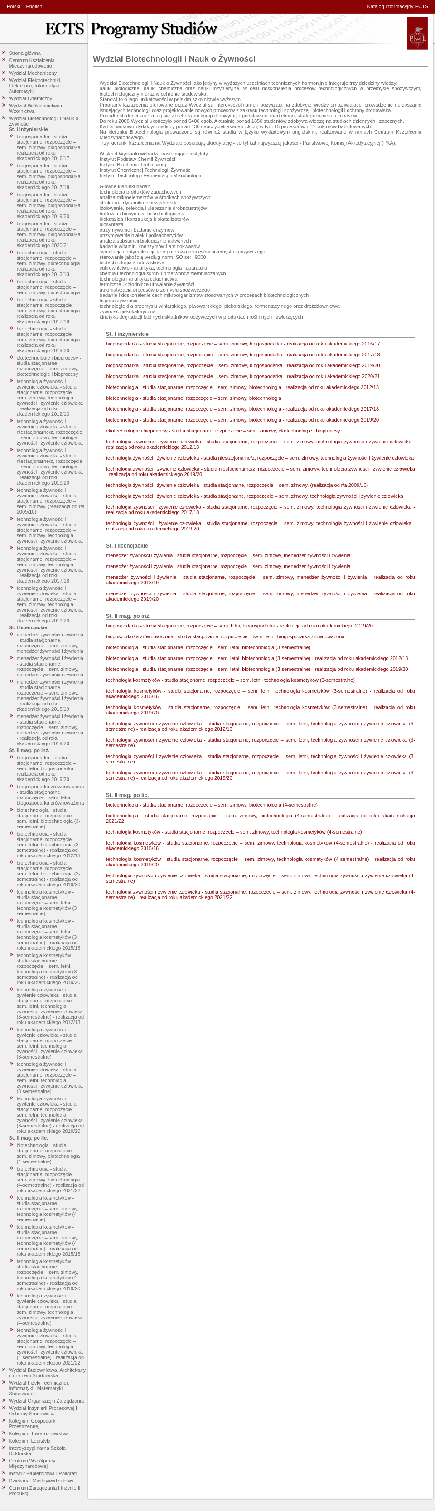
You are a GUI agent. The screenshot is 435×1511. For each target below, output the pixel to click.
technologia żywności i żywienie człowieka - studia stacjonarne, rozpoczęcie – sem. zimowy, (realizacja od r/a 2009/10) (51, 501)
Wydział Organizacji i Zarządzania (46, 1401)
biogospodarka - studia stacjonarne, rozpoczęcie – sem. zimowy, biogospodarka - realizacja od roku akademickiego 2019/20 (50, 205)
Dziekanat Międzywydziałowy (41, 1480)
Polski (13, 6)
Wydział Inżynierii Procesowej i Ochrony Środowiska (43, 1410)
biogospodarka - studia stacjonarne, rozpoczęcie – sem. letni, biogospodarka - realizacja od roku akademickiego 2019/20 (47, 768)
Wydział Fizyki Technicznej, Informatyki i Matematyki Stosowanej (39, 1388)
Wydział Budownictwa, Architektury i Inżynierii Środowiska (47, 1372)
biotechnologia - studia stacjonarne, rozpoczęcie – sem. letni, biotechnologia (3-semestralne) (49, 818)
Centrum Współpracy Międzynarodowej (32, 1463)
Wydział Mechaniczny (33, 73)
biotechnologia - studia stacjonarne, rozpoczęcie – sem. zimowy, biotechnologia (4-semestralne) (48, 1153)
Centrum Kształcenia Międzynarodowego (32, 63)
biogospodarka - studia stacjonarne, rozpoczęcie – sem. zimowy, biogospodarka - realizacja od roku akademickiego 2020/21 (50, 234)
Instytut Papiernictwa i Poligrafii (43, 1473)
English (34, 6)
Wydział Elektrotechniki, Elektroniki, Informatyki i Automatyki (35, 86)
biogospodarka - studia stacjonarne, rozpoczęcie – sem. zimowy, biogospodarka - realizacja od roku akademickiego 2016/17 (50, 147)
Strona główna (25, 53)
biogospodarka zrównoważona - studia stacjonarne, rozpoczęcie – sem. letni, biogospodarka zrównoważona (50, 795)
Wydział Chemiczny (31, 98)
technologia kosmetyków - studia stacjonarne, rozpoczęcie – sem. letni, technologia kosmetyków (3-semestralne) (47, 902)
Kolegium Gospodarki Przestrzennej (33, 1423)
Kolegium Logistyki (30, 1440)
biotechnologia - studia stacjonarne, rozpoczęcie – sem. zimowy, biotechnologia (48, 287)
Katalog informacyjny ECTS (398, 6)
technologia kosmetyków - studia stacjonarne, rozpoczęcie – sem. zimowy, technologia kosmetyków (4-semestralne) (48, 1208)
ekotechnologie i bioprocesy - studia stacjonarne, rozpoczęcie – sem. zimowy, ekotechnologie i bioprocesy (49, 366)
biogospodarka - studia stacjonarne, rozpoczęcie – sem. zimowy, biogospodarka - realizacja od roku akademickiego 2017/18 (50, 176)
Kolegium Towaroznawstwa (39, 1433)
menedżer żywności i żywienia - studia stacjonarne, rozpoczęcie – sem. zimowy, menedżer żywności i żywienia (50, 643)
